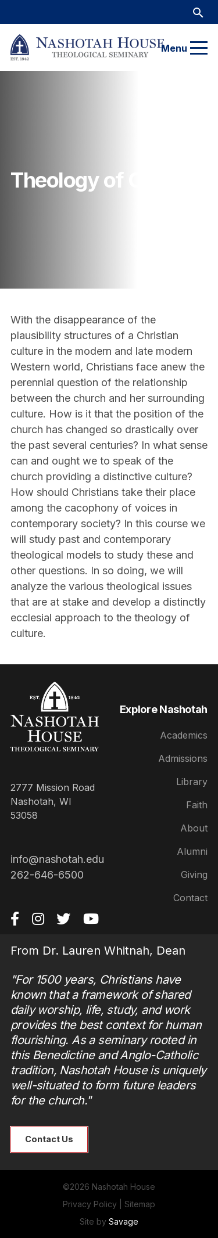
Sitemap (139, 1204)
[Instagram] (38, 919)
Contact (190, 898)
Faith (197, 805)
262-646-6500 (47, 875)
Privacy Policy (90, 1204)
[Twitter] (63, 919)
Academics (184, 735)
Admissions (183, 758)
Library (192, 781)
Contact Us (49, 1139)
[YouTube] (91, 919)
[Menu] (199, 48)
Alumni (192, 851)
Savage (123, 1221)
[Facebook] (14, 919)
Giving (194, 874)
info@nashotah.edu (57, 859)
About (194, 828)
